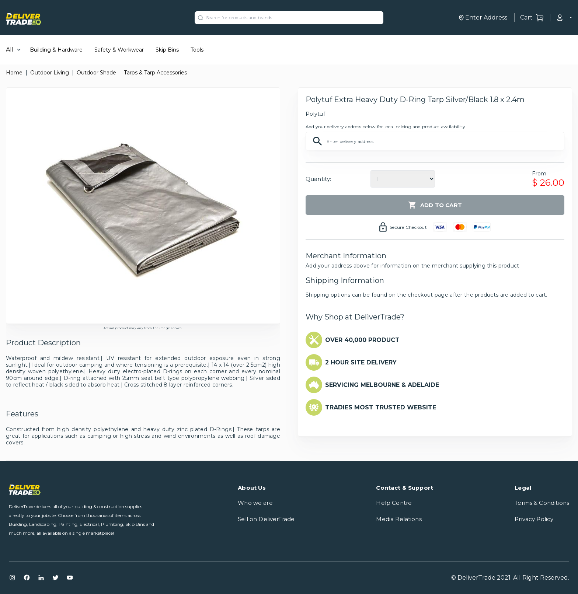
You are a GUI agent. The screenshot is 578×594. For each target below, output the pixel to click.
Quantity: (318, 178)
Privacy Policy (534, 519)
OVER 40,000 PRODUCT (362, 339)
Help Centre (394, 502)
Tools (197, 49)
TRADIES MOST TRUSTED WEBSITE (380, 407)
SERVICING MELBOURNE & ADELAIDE (382, 384)
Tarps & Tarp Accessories (155, 72)
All (10, 49)
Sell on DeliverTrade (266, 519)
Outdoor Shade (96, 72)
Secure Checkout (408, 227)
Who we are (255, 502)
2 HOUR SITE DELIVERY (361, 362)
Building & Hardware (56, 49)
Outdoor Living (49, 72)
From (539, 173)
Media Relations (398, 519)
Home (14, 72)
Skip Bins (167, 49)
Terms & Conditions (542, 502)
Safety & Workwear (119, 49)
